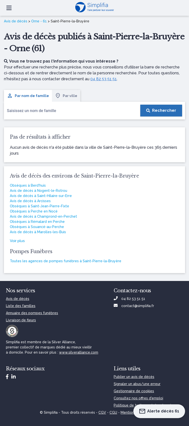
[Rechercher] (161, 110)
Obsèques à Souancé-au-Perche (37, 227)
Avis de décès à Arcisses (30, 201)
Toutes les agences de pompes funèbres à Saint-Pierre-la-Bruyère (65, 261)
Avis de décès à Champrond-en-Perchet (43, 216)
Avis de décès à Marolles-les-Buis (38, 232)
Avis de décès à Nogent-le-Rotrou (38, 191)
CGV (102, 412)
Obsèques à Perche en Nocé (34, 211)
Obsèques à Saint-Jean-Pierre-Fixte (39, 206)
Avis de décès (15, 21)
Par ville (66, 95)
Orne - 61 (39, 21)
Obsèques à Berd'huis (28, 185)
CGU (113, 412)
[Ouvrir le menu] (9, 8)
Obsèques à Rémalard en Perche (37, 222)
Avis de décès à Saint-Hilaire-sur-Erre (41, 196)
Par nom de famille (28, 95)
